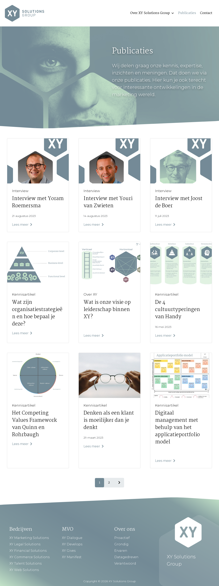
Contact (206, 13)
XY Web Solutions (24, 570)
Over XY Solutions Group (152, 13)
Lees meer (22, 225)
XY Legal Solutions (24, 544)
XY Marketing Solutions (29, 538)
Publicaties (187, 13)
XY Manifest (72, 557)
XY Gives (69, 551)
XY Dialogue (72, 538)
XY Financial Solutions (28, 551)
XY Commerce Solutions (29, 557)
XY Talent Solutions (25, 563)
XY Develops (72, 544)
